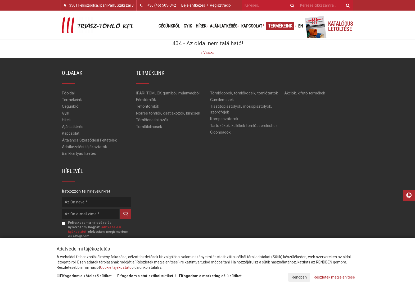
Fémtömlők (146, 99)
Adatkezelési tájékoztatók (84, 146)
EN (300, 26)
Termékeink (280, 26)
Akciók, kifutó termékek (304, 93)
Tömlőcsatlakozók (152, 119)
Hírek (201, 26)
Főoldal (68, 93)
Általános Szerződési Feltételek (89, 140)
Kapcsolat (251, 26)
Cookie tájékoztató (116, 267)
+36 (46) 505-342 (161, 5)
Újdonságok (220, 132)
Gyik (188, 26)
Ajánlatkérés (223, 26)
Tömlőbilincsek (149, 126)
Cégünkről (169, 26)
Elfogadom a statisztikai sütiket (143, 276)
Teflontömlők (147, 106)
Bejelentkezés (193, 5)
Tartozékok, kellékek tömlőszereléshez (244, 125)
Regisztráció (220, 5)
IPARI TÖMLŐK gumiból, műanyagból (168, 93)
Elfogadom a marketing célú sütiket (208, 276)
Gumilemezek (222, 99)
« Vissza (207, 53)
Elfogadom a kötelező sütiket (84, 276)
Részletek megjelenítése (334, 277)
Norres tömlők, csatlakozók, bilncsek (168, 113)
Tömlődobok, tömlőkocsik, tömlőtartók (244, 93)
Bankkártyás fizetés (79, 153)
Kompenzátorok (224, 118)
